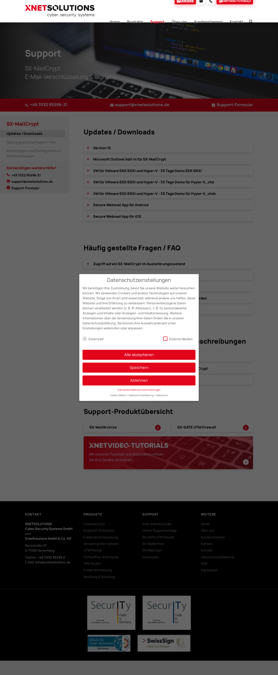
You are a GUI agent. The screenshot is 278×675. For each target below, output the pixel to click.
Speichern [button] (139, 364)
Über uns (179, 20)
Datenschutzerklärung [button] (141, 392)
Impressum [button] (162, 392)
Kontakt (238, 20)
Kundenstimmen (209, 20)
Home (114, 20)
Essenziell (93, 335)
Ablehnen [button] (139, 377)
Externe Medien (178, 335)
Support (157, 20)
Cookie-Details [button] (118, 392)
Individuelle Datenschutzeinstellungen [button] (139, 386)
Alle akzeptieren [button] (139, 351)
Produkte (134, 20)
